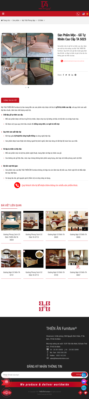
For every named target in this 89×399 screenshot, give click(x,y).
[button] (25, 87)
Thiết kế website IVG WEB (44, 394)
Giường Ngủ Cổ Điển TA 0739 (56, 273)
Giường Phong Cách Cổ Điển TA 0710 (34, 235)
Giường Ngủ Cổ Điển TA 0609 (56, 235)
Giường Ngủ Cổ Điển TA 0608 (78, 235)
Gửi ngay (79, 374)
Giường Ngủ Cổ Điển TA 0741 (11, 273)
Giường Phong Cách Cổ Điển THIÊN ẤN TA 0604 (11, 237)
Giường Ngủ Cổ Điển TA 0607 (78, 273)
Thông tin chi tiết (10, 100)
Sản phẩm (16, 20)
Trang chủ (6, 20)
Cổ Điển (40, 20)
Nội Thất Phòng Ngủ (29, 20)
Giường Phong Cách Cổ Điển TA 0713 (34, 273)
